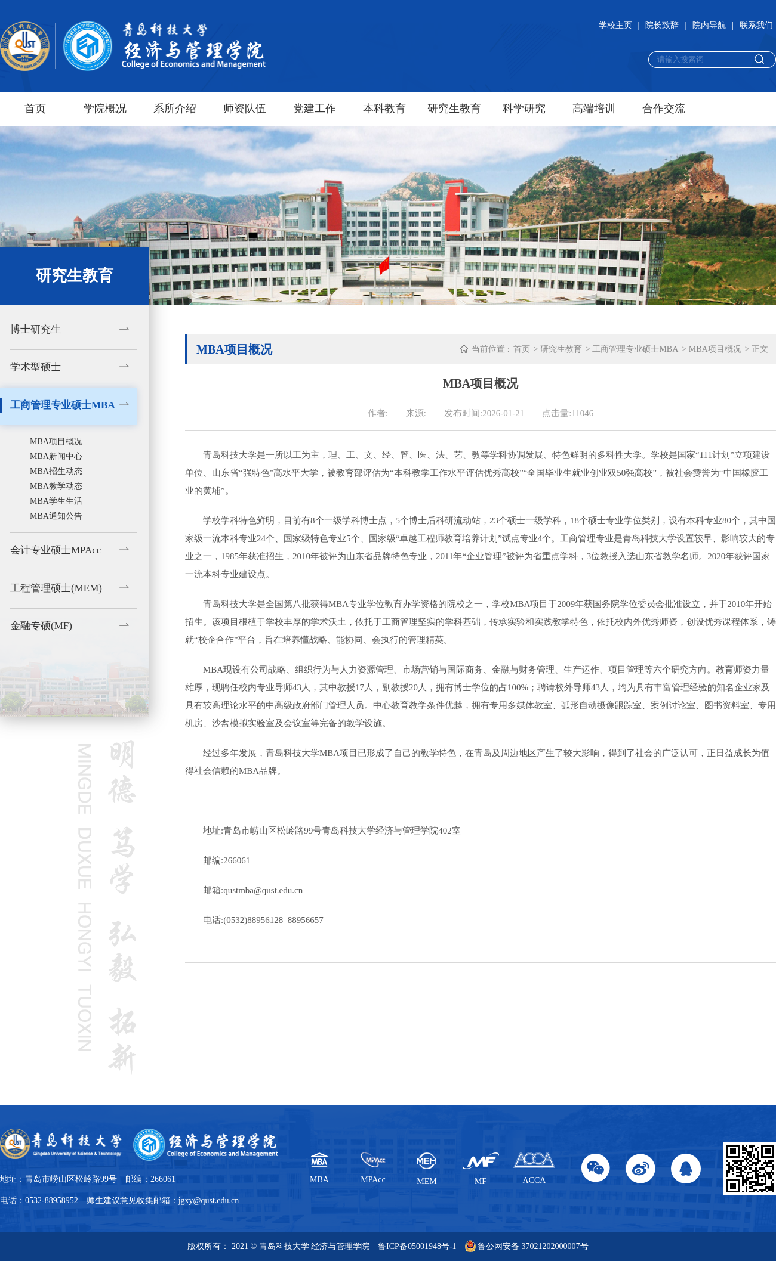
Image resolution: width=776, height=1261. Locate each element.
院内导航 (709, 25)
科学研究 (524, 108)
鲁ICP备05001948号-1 (417, 1246)
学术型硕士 (35, 367)
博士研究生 (35, 329)
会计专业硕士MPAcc (55, 550)
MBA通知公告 (56, 516)
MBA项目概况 (56, 441)
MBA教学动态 (56, 486)
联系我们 (756, 25)
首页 (35, 108)
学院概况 (105, 108)
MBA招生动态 (56, 471)
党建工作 (314, 108)
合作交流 (663, 108)
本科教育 (384, 108)
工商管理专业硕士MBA (62, 405)
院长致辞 (662, 25)
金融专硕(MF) (41, 625)
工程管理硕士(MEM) (56, 588)
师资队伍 (244, 108)
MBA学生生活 (56, 501)
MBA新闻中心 (56, 456)
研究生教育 (454, 108)
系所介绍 (174, 108)
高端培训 (593, 108)
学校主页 (615, 25)
